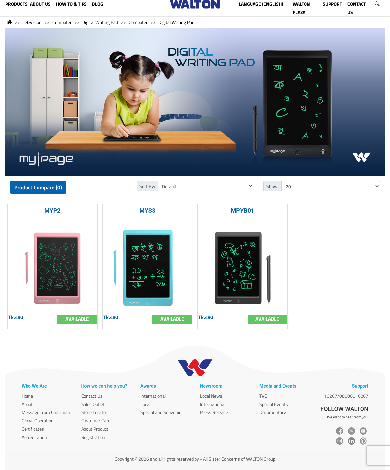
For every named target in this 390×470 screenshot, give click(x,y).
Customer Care (95, 420)
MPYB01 (242, 210)
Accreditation (34, 437)
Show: (272, 186)
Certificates (33, 428)
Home (27, 395)
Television (32, 22)
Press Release (214, 412)
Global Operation (38, 420)
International (153, 395)
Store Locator (94, 412)
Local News (211, 395)
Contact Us (92, 395)
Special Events (273, 404)
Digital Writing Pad (100, 22)
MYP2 (52, 210)
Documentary (272, 412)
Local (145, 404)
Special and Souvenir (160, 412)
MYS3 (147, 210)
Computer (62, 22)
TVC (263, 395)
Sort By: (147, 186)
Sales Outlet (93, 404)
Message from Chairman (46, 412)
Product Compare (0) (38, 187)
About (27, 404)
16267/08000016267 (346, 395)
